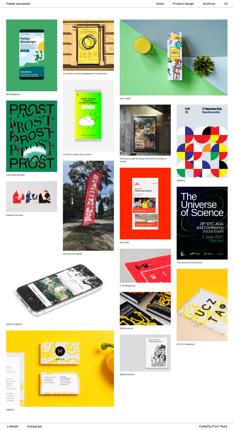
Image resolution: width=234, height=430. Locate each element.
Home (160, 4)
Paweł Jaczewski (18, 4)
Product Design (183, 4)
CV (226, 4)
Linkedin (12, 426)
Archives (209, 4)
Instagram (34, 426)
